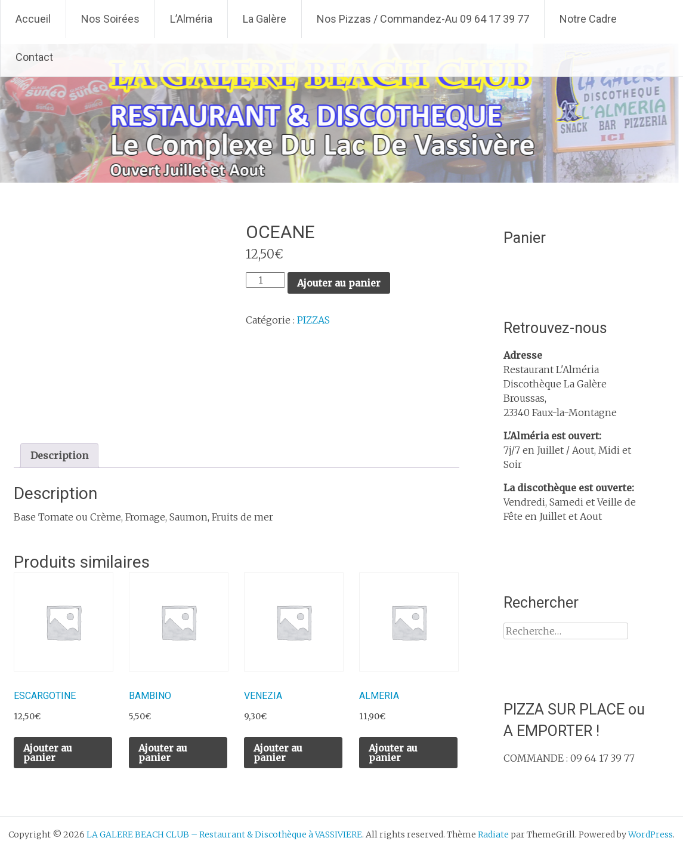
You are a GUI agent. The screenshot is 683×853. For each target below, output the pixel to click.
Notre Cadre (588, 19)
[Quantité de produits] (265, 280)
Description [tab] (59, 455)
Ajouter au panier (339, 283)
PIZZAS (313, 320)
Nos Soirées (110, 19)
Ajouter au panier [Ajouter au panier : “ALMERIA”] (393, 752)
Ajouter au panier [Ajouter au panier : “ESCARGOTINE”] (47, 752)
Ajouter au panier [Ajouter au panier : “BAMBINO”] (162, 752)
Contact (34, 57)
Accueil (33, 19)
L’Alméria (191, 19)
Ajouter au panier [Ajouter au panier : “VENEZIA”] (278, 752)
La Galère (264, 19)
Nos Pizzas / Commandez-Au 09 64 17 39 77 (423, 19)
